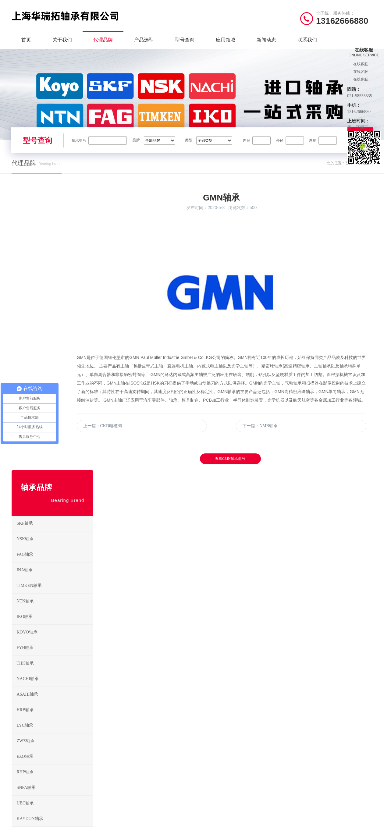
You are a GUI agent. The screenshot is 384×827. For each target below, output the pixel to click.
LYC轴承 (54, 476)
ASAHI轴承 (54, 445)
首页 (26, 45)
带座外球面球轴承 (214, 772)
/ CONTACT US (315, 690)
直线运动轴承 (210, 762)
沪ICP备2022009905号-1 (147, 819)
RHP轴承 (54, 523)
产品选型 (144, 45)
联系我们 (307, 45)
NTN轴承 (54, 352)
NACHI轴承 (115, 753)
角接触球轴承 (210, 715)
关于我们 (62, 45)
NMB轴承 (54, 616)
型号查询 (184, 45)
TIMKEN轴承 (54, 336)
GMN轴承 (54, 585)
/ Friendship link (34, 785)
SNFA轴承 (54, 538)
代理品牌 (103, 45)
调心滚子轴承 (210, 734)
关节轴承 (247, 762)
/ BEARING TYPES (224, 690)
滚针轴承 (247, 734)
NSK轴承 (54, 290)
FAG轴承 (54, 305)
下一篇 (274, 466)
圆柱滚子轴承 (251, 715)
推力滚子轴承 (210, 753)
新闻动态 (266, 45)
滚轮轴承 (247, 772)
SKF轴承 (54, 274)
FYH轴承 (112, 743)
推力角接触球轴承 (255, 743)
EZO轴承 (54, 507)
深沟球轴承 (208, 706)
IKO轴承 (54, 367)
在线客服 (360, 64)
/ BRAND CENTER (131, 690)
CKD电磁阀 (54, 601)
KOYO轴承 (155, 734)
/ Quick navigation (36, 690)
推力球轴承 (249, 724)
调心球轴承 (249, 706)
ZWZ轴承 (54, 492)
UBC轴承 (54, 554)
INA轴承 (54, 321)
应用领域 (225, 45)
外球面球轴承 (251, 753)
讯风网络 (364, 819)
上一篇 (136, 466)
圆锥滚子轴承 (210, 724)
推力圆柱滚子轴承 (214, 743)
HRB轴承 (54, 461)
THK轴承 (153, 743)
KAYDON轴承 (54, 569)
